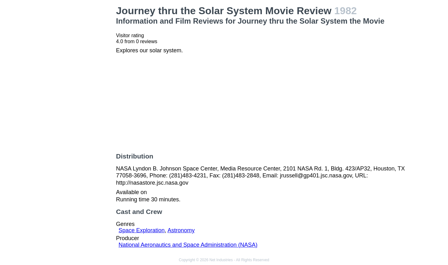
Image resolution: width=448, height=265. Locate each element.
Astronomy (181, 230)
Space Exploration (142, 230)
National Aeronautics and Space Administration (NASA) (188, 245)
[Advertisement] (77, 99)
